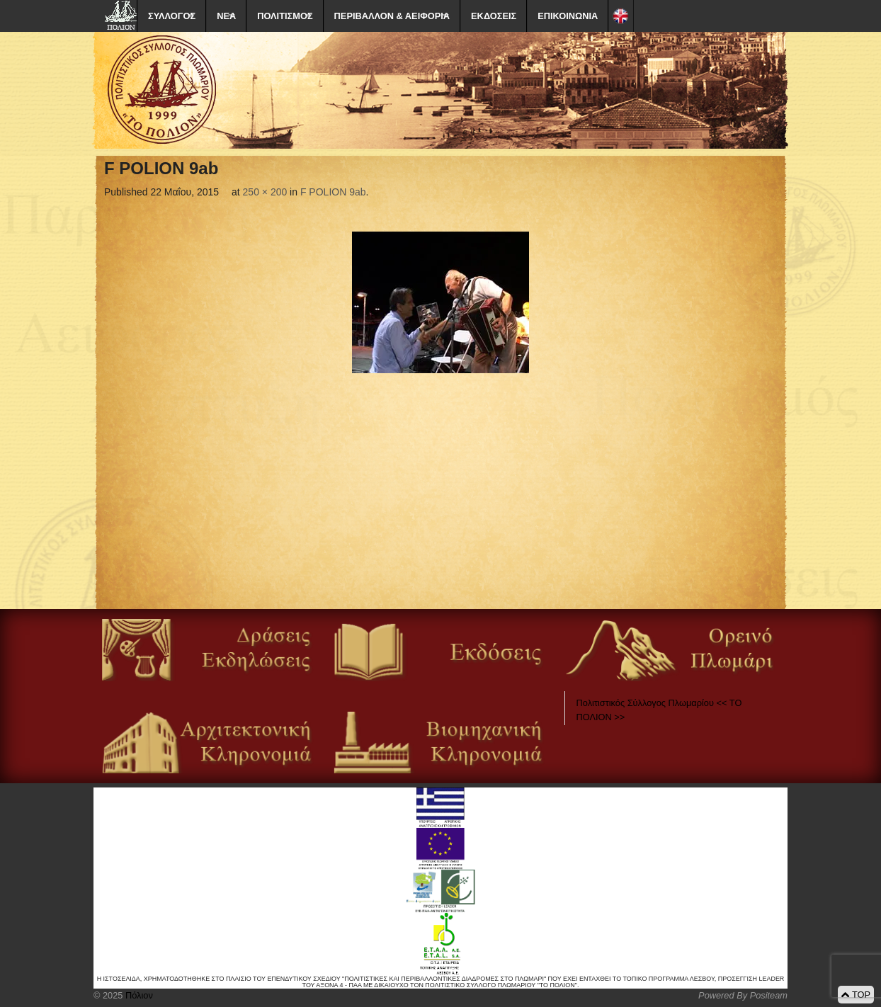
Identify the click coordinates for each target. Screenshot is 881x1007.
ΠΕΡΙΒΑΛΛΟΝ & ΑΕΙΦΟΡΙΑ (392, 16)
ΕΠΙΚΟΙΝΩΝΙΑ (568, 16)
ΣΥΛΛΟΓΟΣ (171, 16)
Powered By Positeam (743, 995)
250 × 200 (265, 192)
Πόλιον (137, 995)
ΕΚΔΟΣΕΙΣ (493, 16)
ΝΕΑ (226, 16)
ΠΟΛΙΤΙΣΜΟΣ (284, 16)
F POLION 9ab (333, 192)
